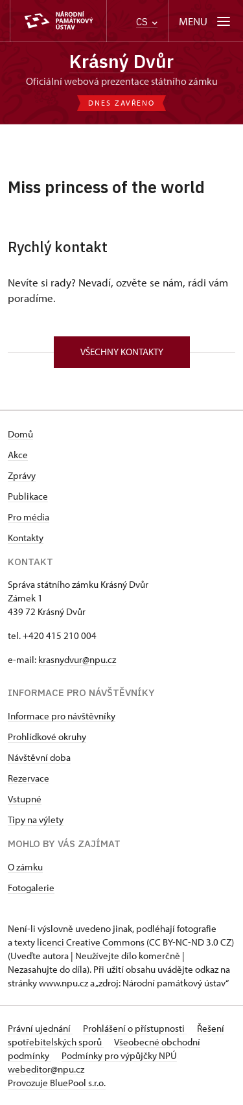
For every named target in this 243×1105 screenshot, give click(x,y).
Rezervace (28, 778)
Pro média (28, 517)
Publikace (28, 496)
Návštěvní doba (39, 757)
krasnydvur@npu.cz (77, 659)
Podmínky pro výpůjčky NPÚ (119, 1055)
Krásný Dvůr (121, 61)
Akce (18, 454)
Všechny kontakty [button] (121, 351)
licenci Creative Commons (91, 942)
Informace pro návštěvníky (61, 716)
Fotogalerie (31, 887)
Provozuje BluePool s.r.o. (57, 1082)
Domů (20, 434)
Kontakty (25, 537)
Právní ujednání (40, 1028)
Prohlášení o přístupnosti (135, 1028)
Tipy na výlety (36, 819)
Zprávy (22, 475)
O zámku (25, 867)
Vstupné (24, 799)
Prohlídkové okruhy (47, 736)
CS (146, 22)
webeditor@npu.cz (46, 1069)
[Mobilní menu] (205, 21)
